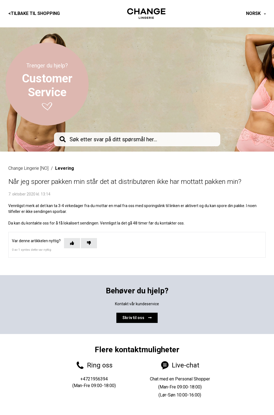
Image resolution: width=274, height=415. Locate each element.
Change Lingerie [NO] (28, 168)
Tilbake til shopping (34, 13)
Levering (64, 168)
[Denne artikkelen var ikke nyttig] (89, 243)
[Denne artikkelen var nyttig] (72, 243)
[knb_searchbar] (137, 139)
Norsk (254, 13)
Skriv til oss (137, 317)
